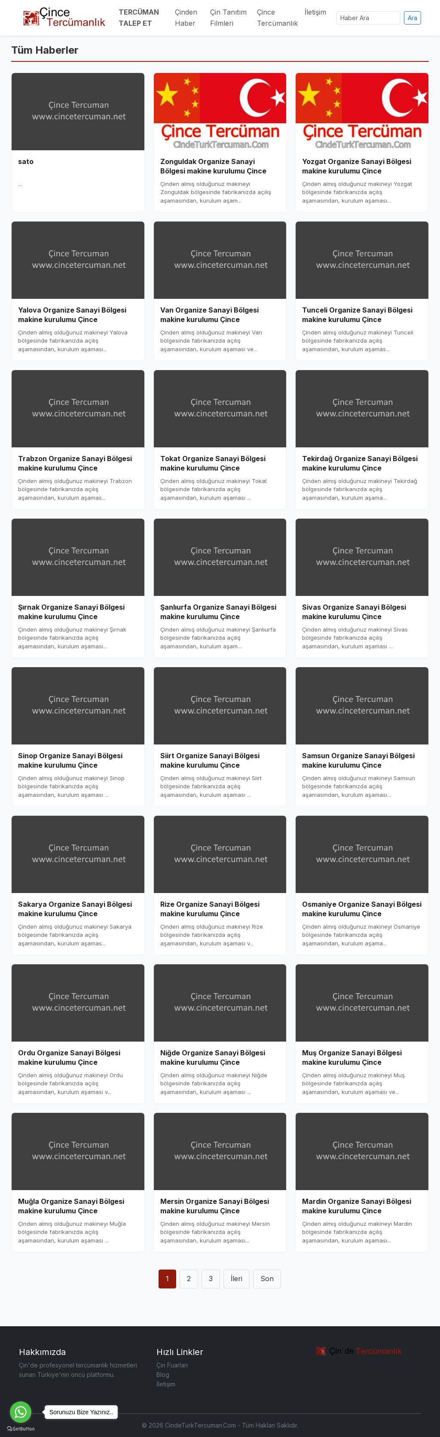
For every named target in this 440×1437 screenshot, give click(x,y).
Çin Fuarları (172, 1365)
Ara (412, 17)
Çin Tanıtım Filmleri (228, 17)
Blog (162, 1374)
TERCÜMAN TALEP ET (139, 17)
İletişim (315, 12)
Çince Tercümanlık (277, 17)
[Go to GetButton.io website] (20, 1428)
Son (267, 1278)
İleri (236, 1278)
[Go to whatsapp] (20, 1412)
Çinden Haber (186, 17)
